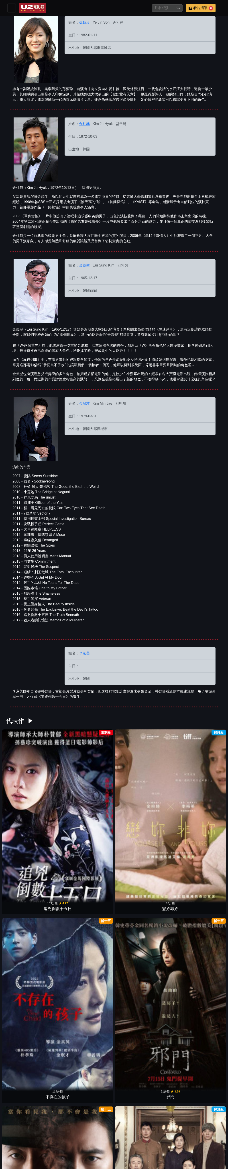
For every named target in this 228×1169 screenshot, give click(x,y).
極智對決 (96, 847)
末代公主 (207, 782)
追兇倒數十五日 (21, 782)
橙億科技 (121, 1163)
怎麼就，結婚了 (58, 847)
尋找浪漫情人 (95, 977)
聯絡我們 (196, 1137)
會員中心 (152, 1146)
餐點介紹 (130, 1137)
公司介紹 (130, 1146)
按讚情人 (58, 912)
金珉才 (84, 403)
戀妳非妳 (58, 782)
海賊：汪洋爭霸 (58, 977)
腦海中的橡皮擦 (132, 1042)
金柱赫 (84, 124)
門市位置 (152, 1137)
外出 (170, 1042)
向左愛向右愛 (132, 1108)
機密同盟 (170, 847)
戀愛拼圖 (21, 977)
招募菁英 (109, 1146)
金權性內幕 (21, 912)
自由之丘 (96, 912)
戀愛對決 (96, 1042)
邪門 (132, 782)
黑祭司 (132, 912)
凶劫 (58, 1042)
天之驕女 (207, 977)
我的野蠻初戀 (95, 1108)
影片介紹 (109, 1137)
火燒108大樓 (132, 977)
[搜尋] (163, 8)
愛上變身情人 (170, 912)
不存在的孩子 (95, 782)
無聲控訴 (21, 847)
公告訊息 (174, 1137)
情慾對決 (21, 1042)
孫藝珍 (84, 22)
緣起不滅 (207, 1042)
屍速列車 (207, 847)
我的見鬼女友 (170, 977)
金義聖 (84, 265)
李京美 (84, 653)
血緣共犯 (207, 912)
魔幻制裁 (170, 782)
